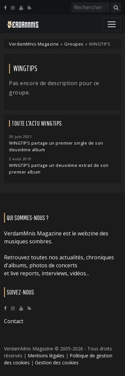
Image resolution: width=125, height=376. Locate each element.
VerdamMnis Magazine (34, 44)
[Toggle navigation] (111, 24)
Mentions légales (46, 355)
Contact (13, 321)
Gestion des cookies (57, 362)
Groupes (74, 44)
